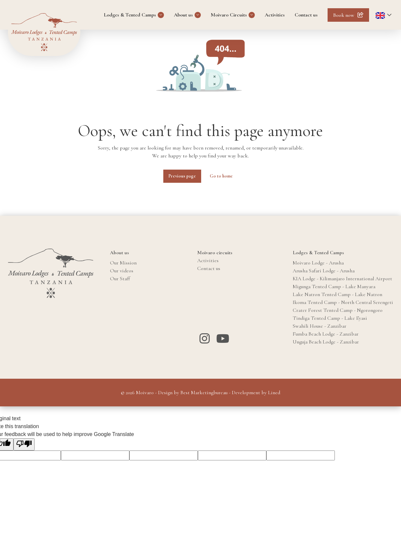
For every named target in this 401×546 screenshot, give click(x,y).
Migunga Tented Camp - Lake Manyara (334, 286)
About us (183, 15)
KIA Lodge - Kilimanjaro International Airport (342, 278)
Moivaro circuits (214, 252)
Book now (343, 15)
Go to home (221, 176)
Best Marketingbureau (203, 392)
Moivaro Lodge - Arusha (318, 262)
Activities (275, 15)
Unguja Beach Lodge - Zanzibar (326, 342)
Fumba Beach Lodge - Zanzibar (326, 334)
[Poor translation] (24, 444)
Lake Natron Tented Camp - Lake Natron (337, 294)
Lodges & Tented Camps (130, 15)
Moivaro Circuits (229, 15)
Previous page (182, 176)
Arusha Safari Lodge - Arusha (324, 270)
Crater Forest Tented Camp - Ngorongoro (338, 310)
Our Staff (120, 278)
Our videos (121, 270)
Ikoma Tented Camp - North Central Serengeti (343, 302)
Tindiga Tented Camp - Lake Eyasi (330, 318)
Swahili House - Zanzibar (319, 326)
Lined (274, 392)
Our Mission (123, 262)
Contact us (306, 15)
